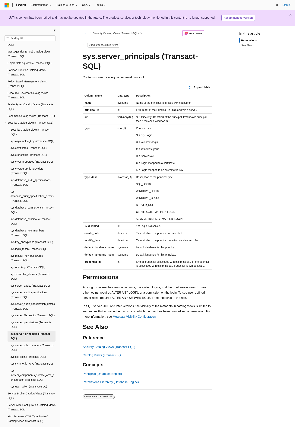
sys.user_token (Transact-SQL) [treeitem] (29, 376)
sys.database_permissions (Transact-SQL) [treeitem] (32, 199)
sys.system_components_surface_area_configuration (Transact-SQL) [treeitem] (32, 365)
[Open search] (277, 5)
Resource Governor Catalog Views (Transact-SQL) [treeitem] (28, 85)
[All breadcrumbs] (86, 33)
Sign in (286, 4)
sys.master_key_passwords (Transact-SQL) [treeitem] (27, 248)
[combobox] (30, 38)
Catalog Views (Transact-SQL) (103, 355)
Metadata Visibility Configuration (134, 316)
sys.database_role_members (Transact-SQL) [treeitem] (27, 222)
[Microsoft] (7, 5)
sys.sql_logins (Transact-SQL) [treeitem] (28, 346)
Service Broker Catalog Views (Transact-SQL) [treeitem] (31, 385)
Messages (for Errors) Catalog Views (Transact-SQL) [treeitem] (29, 43)
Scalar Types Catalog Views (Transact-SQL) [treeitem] (30, 96)
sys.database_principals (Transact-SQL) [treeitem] (31, 211)
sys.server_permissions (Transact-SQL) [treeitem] (31, 314)
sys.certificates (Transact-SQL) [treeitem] (29, 137)
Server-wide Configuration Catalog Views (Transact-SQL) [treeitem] (32, 397)
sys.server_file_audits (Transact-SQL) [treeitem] (33, 305)
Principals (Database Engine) (102, 373)
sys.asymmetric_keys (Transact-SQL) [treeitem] (32, 130)
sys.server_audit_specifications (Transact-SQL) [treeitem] (29, 284)
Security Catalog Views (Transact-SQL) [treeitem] (30, 122)
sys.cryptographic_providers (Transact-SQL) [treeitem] (27, 160)
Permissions (249, 40)
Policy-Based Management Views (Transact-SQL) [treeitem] (27, 73)
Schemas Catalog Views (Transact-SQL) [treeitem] (31, 105)
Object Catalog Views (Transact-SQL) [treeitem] (29, 52)
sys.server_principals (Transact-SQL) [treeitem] (31, 326)
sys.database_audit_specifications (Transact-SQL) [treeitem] (30, 172)
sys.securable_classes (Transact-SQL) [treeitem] (30, 266)
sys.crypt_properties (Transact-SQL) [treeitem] (32, 151)
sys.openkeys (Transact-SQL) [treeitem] (28, 256)
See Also (246, 45)
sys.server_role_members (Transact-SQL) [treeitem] (32, 337)
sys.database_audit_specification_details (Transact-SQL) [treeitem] (32, 186)
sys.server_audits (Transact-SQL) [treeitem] (30, 275)
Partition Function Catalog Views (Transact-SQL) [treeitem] (27, 62)
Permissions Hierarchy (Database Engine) (111, 382)
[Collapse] (55, 30)
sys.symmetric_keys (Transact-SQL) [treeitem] (32, 353)
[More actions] (209, 33)
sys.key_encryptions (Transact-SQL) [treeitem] (32, 231)
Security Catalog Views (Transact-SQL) (116, 33)
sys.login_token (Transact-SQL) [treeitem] (29, 238)
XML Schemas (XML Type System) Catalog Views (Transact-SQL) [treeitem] (28, 408)
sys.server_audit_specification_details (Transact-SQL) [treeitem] (33, 296)
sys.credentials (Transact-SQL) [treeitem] (29, 144)
